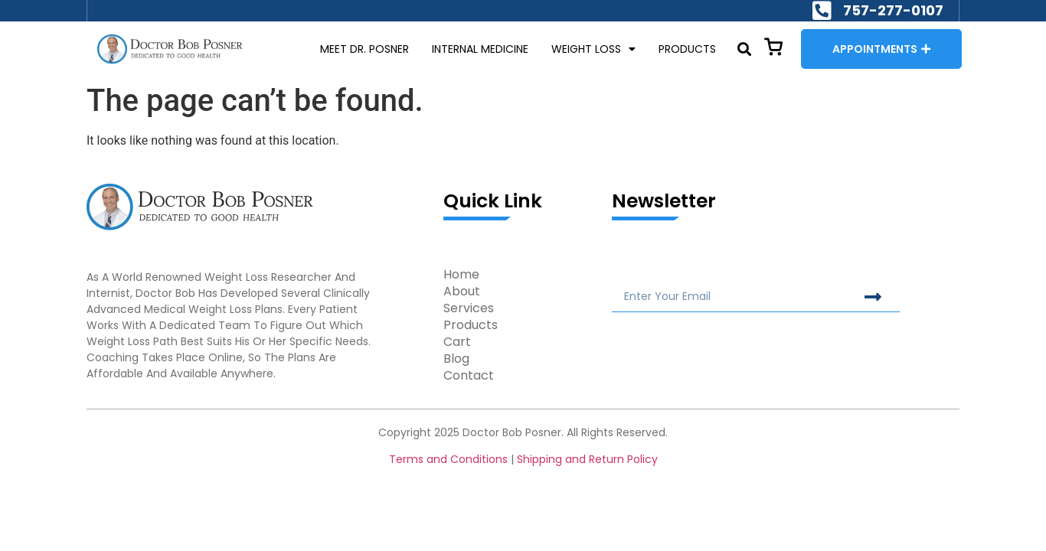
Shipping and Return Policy (587, 459)
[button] (744, 49)
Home (461, 274)
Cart (457, 342)
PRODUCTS (687, 49)
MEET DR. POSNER (364, 49)
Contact (468, 375)
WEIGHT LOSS (593, 49)
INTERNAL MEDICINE (480, 49)
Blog (456, 358)
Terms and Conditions (448, 459)
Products (470, 325)
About (461, 291)
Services (468, 308)
